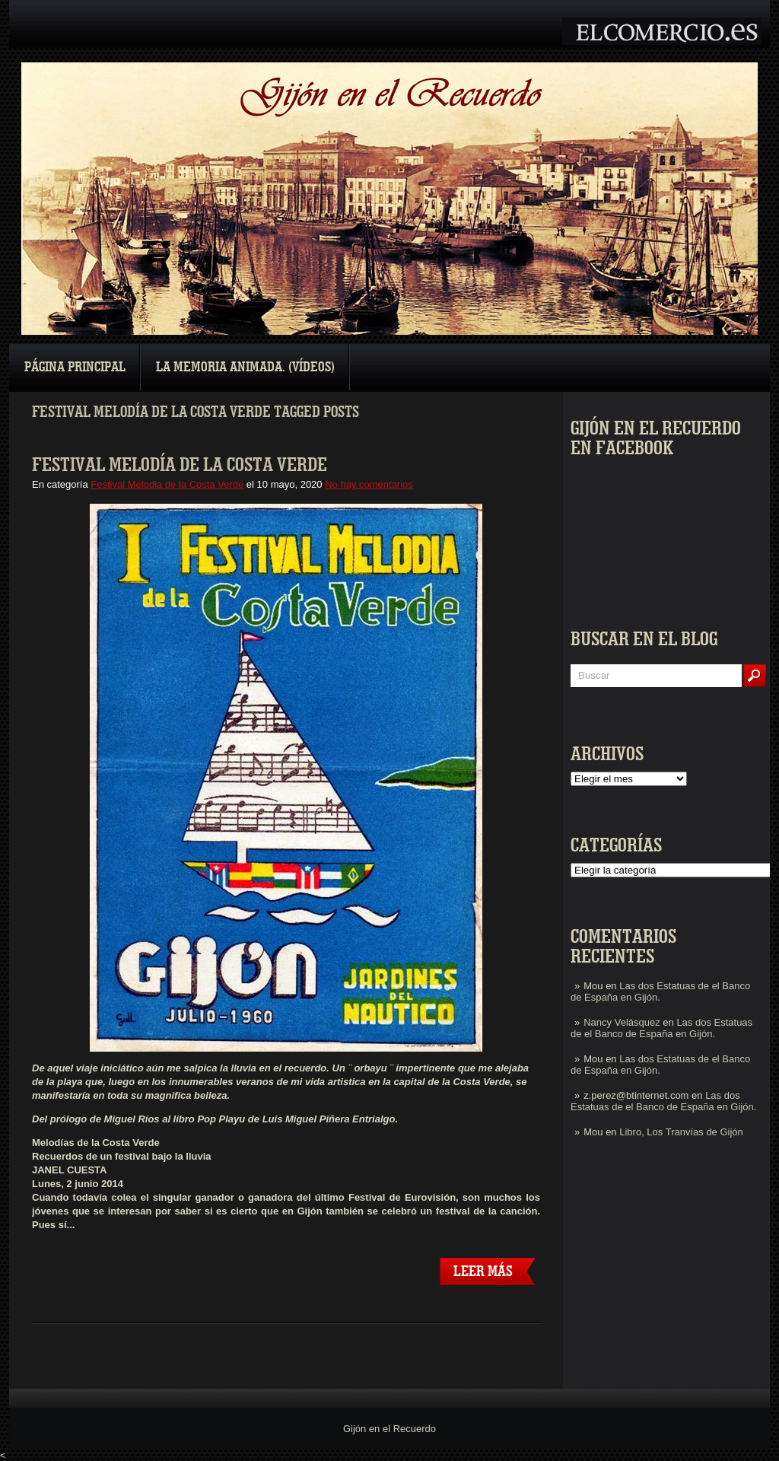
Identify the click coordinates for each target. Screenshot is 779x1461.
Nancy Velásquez (621, 1022)
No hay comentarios (369, 484)
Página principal (75, 367)
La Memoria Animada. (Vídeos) (245, 367)
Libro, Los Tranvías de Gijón (681, 1132)
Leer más (483, 1271)
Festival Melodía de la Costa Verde (179, 465)
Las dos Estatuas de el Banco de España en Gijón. (661, 1028)
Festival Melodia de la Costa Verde (167, 484)
